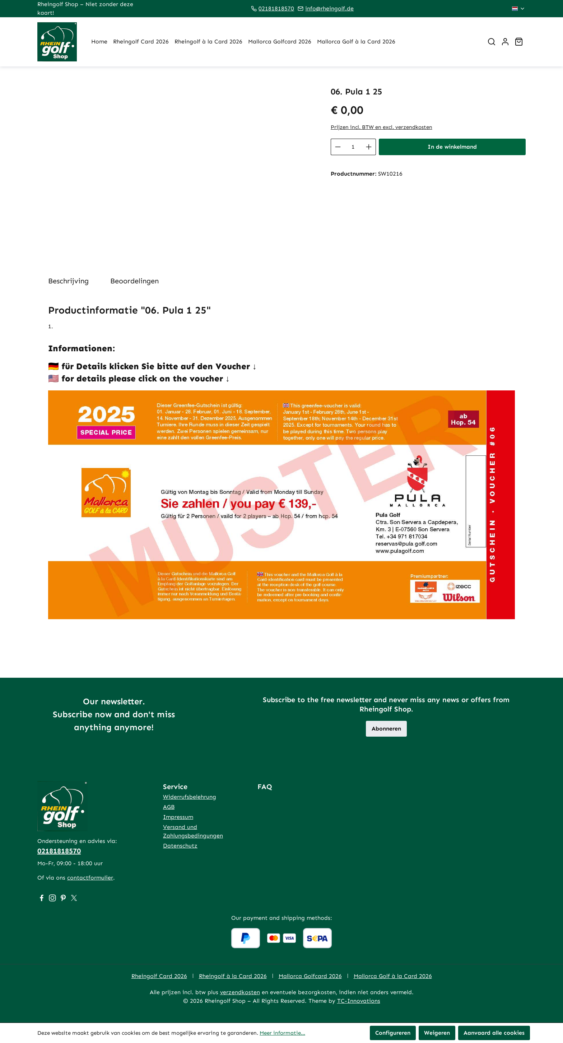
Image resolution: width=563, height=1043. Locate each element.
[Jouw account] (505, 41)
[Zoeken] (491, 41)
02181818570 (276, 8)
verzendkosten (240, 992)
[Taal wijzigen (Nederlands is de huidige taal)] (519, 9)
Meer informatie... (282, 1033)
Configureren (392, 1032)
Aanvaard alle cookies (494, 1032)
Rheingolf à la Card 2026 (233, 976)
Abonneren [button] (386, 728)
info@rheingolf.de (329, 8)
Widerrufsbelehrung (189, 796)
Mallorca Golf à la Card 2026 (393, 976)
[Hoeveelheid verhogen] (369, 147)
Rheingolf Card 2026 (159, 976)
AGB (169, 806)
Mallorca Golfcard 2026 (310, 976)
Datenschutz (180, 845)
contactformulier (90, 877)
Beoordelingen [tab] (134, 281)
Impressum (178, 816)
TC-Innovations (358, 1000)
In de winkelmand (452, 146)
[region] (176, 164)
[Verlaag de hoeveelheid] (338, 147)
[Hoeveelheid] (353, 147)
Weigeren (437, 1032)
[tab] (68, 280)
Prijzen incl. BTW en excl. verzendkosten (381, 127)
